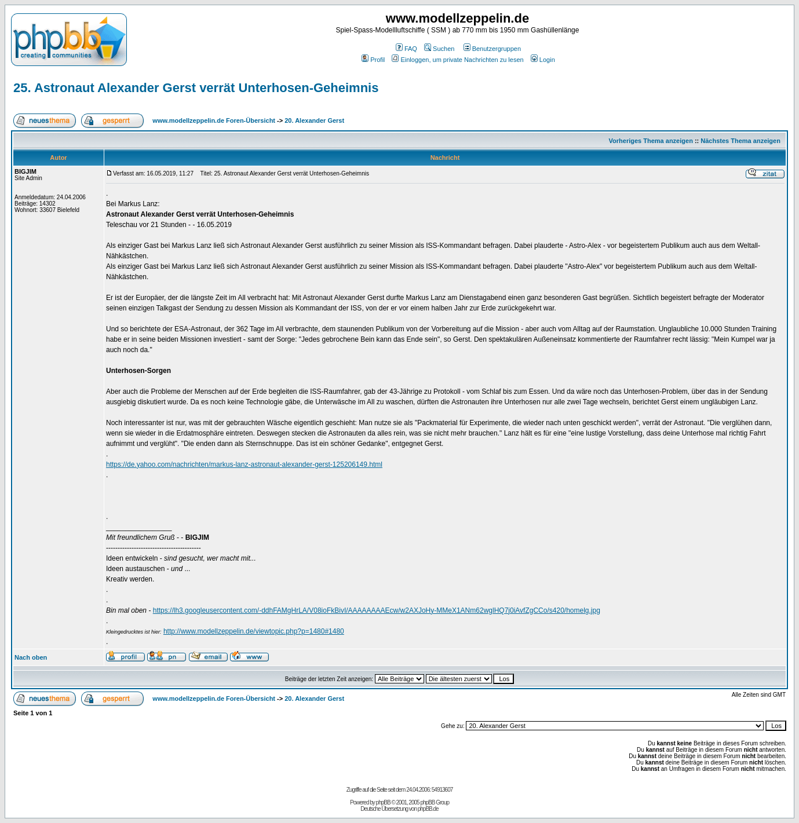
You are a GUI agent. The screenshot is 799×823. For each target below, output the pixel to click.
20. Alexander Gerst (314, 120)
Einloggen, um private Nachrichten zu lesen (457, 59)
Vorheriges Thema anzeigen (651, 140)
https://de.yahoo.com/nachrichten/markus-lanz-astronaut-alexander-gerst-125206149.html (244, 464)
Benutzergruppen (492, 48)
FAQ (406, 48)
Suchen (439, 48)
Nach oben (30, 657)
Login (543, 59)
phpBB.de (428, 809)
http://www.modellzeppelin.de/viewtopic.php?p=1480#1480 (253, 631)
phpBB (383, 802)
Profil (373, 59)
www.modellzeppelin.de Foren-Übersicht (213, 120)
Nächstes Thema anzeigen (740, 140)
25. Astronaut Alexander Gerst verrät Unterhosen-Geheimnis (195, 88)
